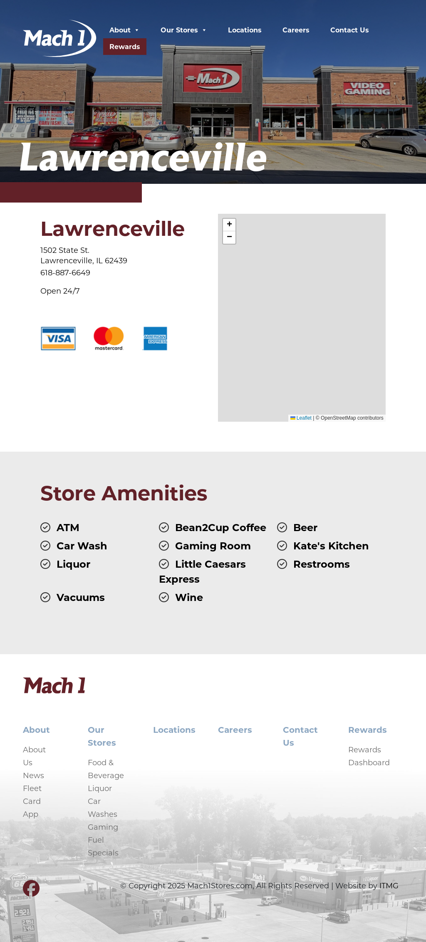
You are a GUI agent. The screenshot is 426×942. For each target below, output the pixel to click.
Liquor (100, 788)
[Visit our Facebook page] (31, 892)
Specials (103, 853)
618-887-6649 (65, 272)
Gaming (103, 827)
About (124, 30)
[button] (229, 225)
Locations (245, 29)
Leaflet (301, 418)
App (30, 814)
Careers (296, 29)
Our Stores (184, 30)
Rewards (124, 46)
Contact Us (349, 29)
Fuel (96, 840)
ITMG (389, 885)
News (33, 775)
